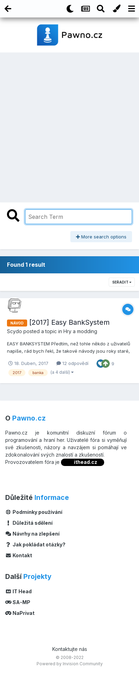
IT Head (18, 591)
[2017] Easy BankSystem (69, 322)
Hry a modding (80, 331)
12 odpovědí (72, 363)
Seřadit (121, 282)
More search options (101, 236)
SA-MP (17, 602)
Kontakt (18, 555)
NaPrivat (19, 613)
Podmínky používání (33, 512)
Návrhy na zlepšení (32, 534)
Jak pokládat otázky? (35, 544)
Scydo (14, 331)
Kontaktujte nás (69, 649)
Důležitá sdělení (29, 523)
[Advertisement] (69, 125)
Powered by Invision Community (70, 663)
